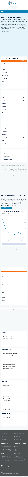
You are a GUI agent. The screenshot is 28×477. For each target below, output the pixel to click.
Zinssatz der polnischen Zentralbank (8, 370)
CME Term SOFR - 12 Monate (7, 424)
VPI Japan (4, 106)
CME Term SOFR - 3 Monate (7, 419)
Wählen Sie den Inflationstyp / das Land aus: (9, 205)
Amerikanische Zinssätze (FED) (6, 447)
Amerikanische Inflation (6, 387)
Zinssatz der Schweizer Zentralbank (8, 375)
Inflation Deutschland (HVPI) (19, 459)
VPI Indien (4, 87)
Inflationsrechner (5, 385)
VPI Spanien (4, 140)
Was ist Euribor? (4, 436)
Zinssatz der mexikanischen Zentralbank (9, 368)
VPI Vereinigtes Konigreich (7, 159)
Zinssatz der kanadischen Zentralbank (9, 366)
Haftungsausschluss (4, 470)
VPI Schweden (4, 131)
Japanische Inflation (6, 402)
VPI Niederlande (5, 118)
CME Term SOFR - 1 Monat (7, 417)
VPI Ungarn (4, 153)
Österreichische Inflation (6, 407)
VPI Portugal (4, 128)
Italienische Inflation (6, 400)
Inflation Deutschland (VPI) (6, 457)
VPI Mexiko (4, 115)
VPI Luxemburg (5, 112)
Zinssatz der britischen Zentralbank (8, 357)
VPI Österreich (4, 125)
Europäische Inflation (6, 398)
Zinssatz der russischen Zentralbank (8, 372)
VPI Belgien (4, 63)
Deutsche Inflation (5, 396)
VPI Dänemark (4, 72)
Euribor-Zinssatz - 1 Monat (7, 338)
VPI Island (4, 97)
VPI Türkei (4, 150)
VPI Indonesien (4, 91)
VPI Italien (4, 103)
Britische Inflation (5, 392)
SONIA (15, 450)
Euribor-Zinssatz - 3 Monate (7, 340)
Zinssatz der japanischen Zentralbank (8, 364)
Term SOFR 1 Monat (18, 439)
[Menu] (2, 11)
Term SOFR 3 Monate (18, 440)
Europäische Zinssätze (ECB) (6, 450)
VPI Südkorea (4, 146)
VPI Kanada (4, 109)
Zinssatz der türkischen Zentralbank (8, 377)
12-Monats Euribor (4, 440)
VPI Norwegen (4, 122)
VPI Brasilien (4, 66)
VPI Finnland (4, 78)
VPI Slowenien (4, 137)
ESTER (15, 447)
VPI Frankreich (4, 81)
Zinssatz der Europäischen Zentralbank (9, 362)
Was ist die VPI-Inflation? (5, 456)
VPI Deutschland (5, 75)
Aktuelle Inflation (17, 456)
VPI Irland (3, 94)
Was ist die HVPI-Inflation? (19, 457)
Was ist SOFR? (17, 436)
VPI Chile (3, 69)
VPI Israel (3, 100)
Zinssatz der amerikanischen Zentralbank (9, 353)
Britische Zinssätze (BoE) (5, 449)
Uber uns (10, 470)
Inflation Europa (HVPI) (18, 460)
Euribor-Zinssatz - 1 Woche (7, 336)
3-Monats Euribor (4, 439)
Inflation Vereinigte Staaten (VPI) (6, 459)
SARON (16, 446)
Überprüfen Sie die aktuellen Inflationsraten (9, 33)
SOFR (15, 449)
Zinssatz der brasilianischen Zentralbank (9, 355)
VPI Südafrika (4, 143)
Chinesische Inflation (6, 394)
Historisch (3, 14)
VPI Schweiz (4, 134)
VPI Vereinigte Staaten (6, 156)
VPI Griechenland (5, 84)
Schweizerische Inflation (6, 409)
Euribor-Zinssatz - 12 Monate (7, 345)
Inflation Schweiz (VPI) (5, 460)
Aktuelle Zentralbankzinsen (6, 446)
